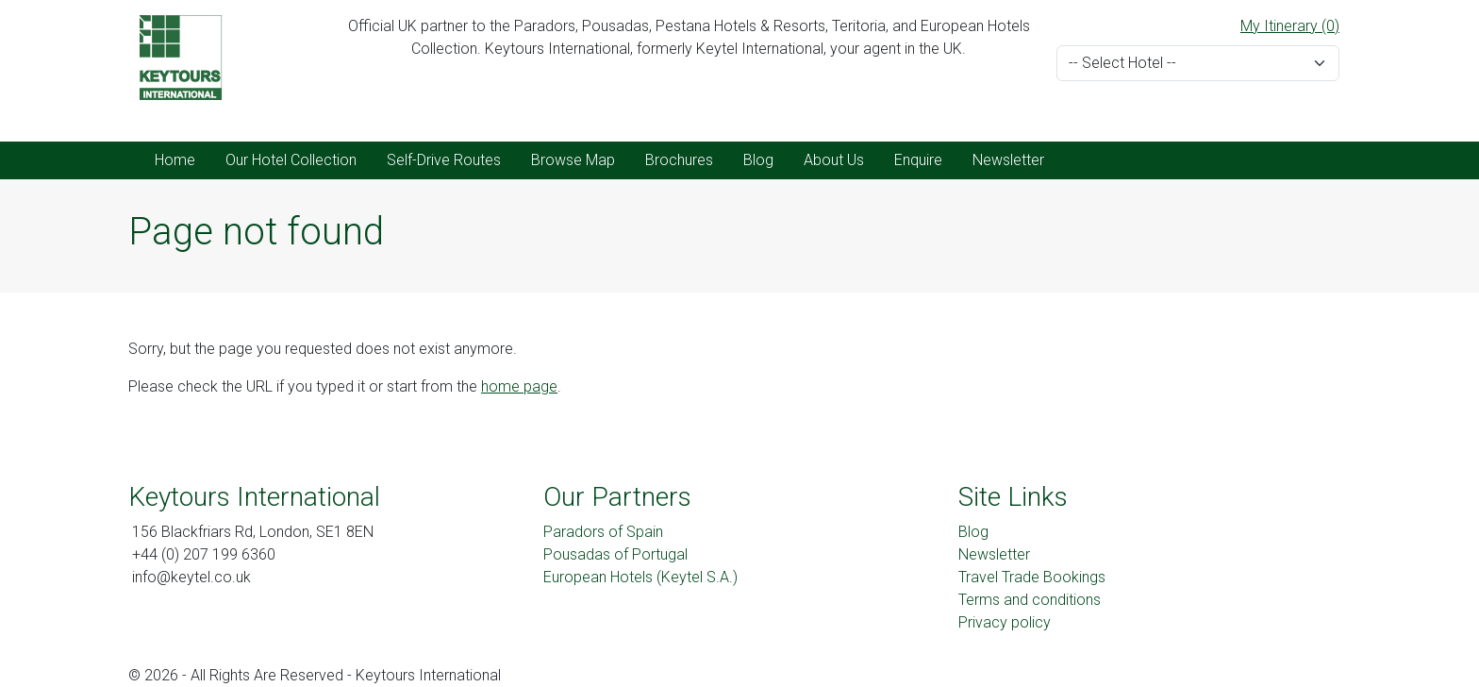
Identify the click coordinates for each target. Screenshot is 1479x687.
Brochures (679, 160)
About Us (834, 160)
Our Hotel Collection (291, 160)
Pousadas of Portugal (615, 554)
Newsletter (1008, 160)
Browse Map (573, 160)
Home (175, 160)
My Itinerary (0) (1289, 26)
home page (519, 386)
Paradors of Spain (603, 532)
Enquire (918, 160)
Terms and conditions (1029, 600)
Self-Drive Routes (444, 160)
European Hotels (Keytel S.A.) (640, 577)
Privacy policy (1004, 622)
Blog (758, 160)
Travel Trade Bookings (1031, 577)
